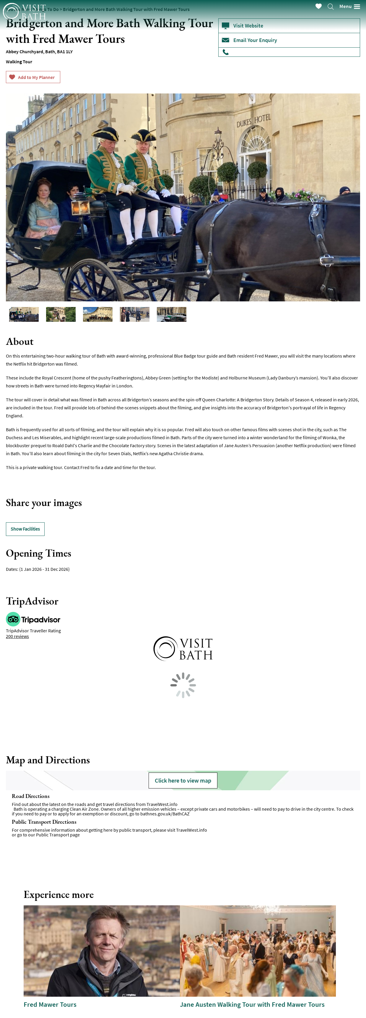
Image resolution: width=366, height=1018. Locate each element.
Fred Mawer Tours (50, 1005)
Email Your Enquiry (255, 40)
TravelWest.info (162, 804)
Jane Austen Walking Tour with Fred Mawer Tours (252, 1005)
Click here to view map (183, 780)
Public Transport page (58, 835)
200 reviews (17, 636)
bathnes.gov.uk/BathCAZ (165, 814)
